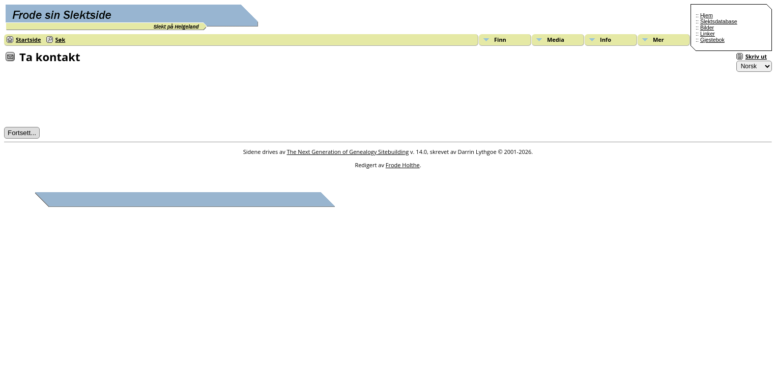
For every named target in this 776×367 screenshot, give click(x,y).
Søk (60, 39)
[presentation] (81, 98)
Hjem (706, 15)
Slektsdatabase (718, 21)
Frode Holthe (403, 165)
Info (605, 39)
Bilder (707, 27)
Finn (500, 39)
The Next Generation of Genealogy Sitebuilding (348, 151)
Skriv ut (756, 56)
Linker (707, 34)
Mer (658, 39)
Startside (28, 39)
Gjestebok (712, 40)
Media (555, 39)
